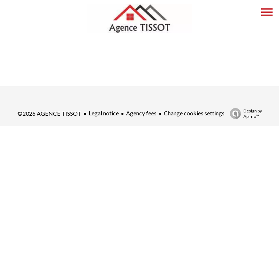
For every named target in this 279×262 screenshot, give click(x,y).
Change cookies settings (194, 113)
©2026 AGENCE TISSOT (49, 113)
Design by (244, 113)
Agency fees (141, 113)
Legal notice (104, 113)
